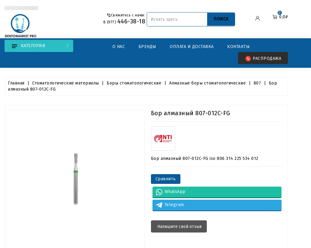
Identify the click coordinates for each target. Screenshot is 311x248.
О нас (118, 46)
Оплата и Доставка (192, 46)
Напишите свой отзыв (179, 226)
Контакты (238, 46)
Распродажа (263, 58)
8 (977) (123, 22)
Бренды (147, 46)
